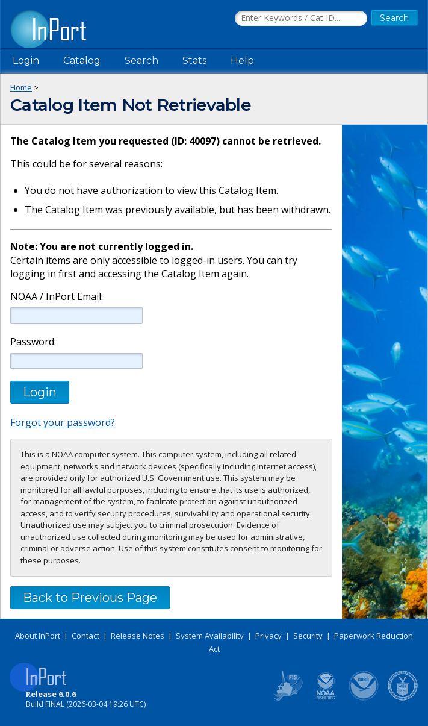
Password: (33, 342)
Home (21, 87)
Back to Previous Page (90, 597)
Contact (85, 635)
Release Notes (137, 635)
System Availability (210, 635)
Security (308, 635)
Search (141, 60)
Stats (194, 60)
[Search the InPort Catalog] (301, 19)
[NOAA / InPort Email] (76, 315)
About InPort (37, 635)
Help (242, 60)
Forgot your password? (62, 422)
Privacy (268, 635)
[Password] (76, 361)
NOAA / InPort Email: (55, 296)
